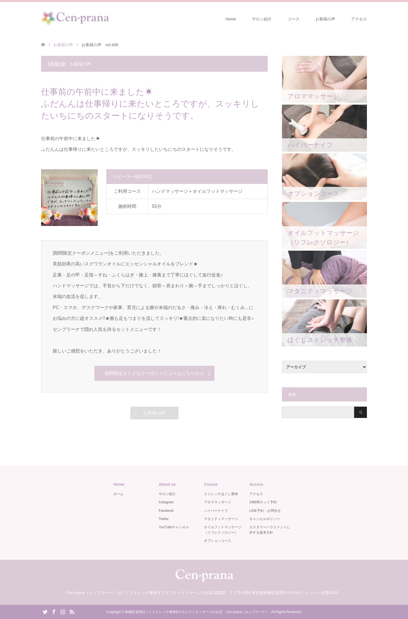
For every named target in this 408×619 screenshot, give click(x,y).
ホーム (118, 494)
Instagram (166, 502)
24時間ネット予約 (263, 502)
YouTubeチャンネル (174, 527)
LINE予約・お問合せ (265, 511)
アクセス (359, 19)
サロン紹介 (262, 19)
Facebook (166, 511)
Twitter (164, 519)
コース (293, 19)
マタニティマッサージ (221, 519)
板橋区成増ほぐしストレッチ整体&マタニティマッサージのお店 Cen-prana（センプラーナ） (197, 612)
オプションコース (217, 541)
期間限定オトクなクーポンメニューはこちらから (154, 373)
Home (231, 19)
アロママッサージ (217, 502)
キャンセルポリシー (264, 519)
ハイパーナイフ (216, 511)
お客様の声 (325, 19)
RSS (71, 611)
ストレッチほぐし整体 (221, 494)
